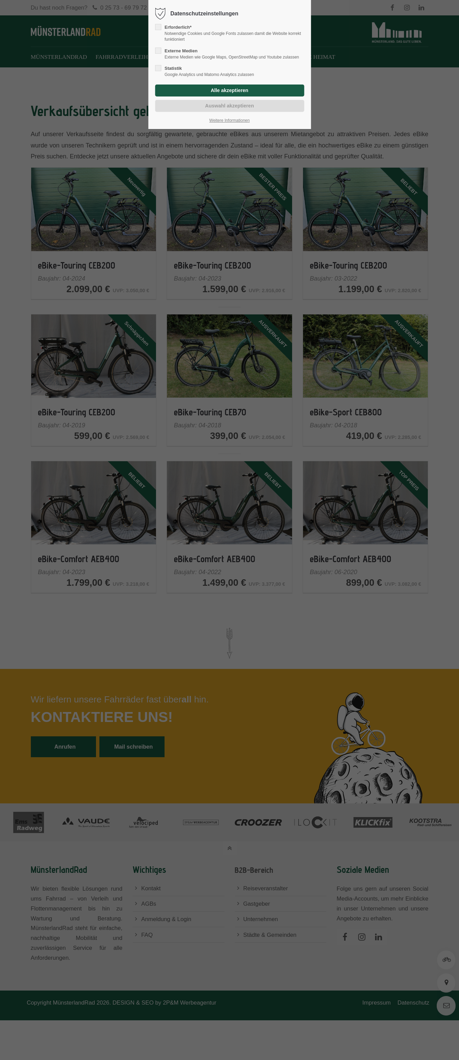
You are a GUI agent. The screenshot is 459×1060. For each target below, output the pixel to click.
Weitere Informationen (229, 120)
